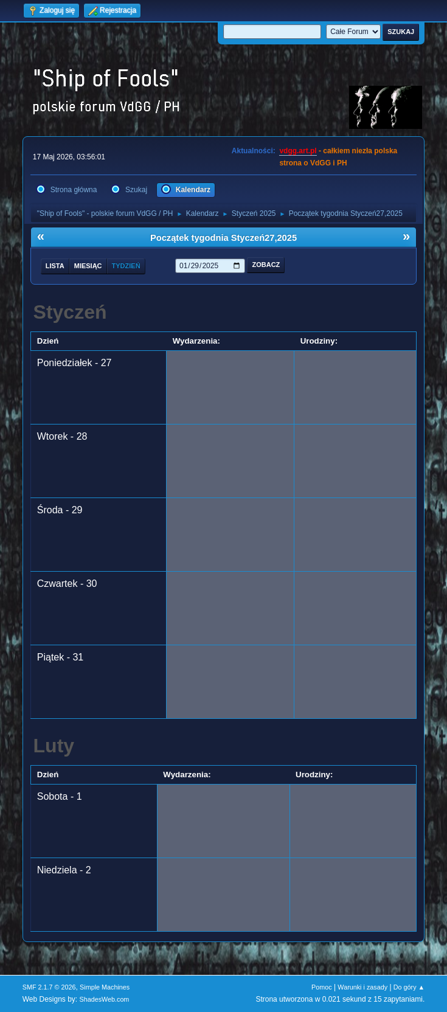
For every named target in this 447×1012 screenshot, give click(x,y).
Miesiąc (88, 265)
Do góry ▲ (408, 987)
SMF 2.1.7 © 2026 (49, 987)
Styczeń (70, 312)
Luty (54, 746)
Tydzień (126, 265)
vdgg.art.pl (297, 151)
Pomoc (321, 987)
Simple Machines (105, 987)
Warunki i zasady (362, 987)
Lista (55, 265)
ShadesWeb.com (104, 999)
